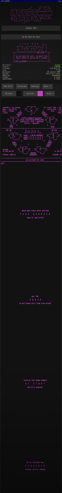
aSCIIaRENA (5, 1)
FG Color (30, 93)
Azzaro (57, 65)
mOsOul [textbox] (49, 93)
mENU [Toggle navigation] (59, 1)
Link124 (57, 67)
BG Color (8, 93)
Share (46, 86)
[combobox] (50, 93)
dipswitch (56, 75)
